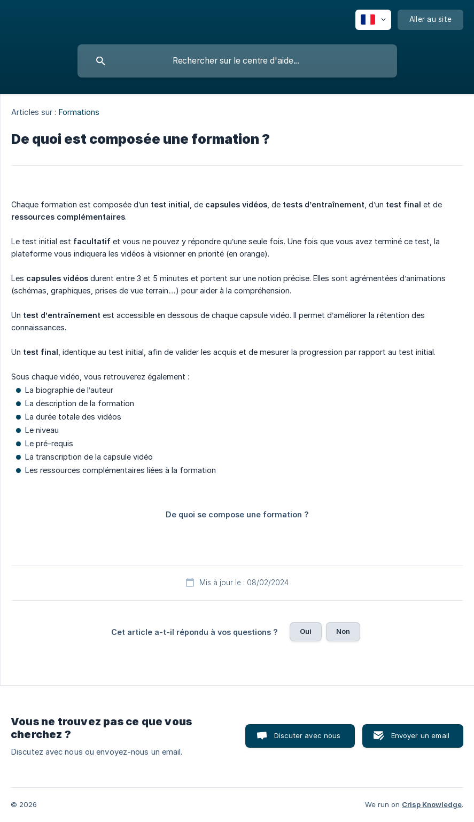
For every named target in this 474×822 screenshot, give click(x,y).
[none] (373, 20)
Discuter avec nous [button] (307, 735)
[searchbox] (237, 60)
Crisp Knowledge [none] (432, 804)
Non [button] (343, 631)
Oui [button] (306, 631)
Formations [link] (79, 112)
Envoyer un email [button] (420, 735)
